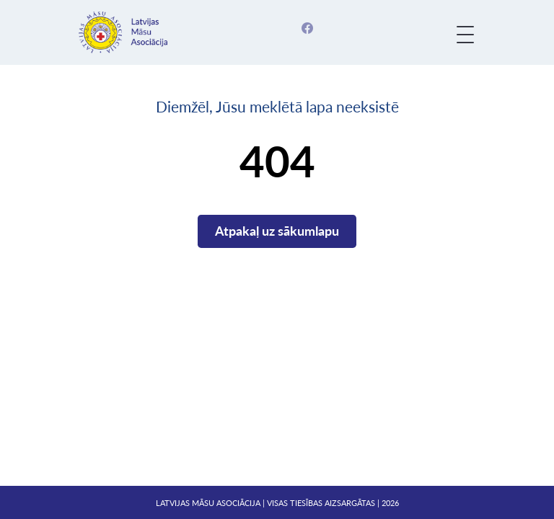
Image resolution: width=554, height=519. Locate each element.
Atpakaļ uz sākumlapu (277, 231)
